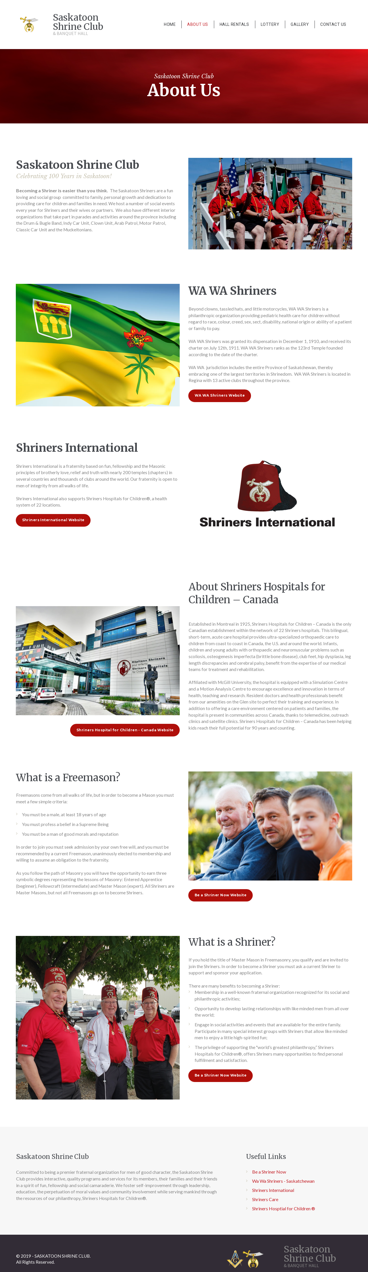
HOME (170, 24)
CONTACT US (333, 24)
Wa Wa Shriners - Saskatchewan (283, 1203)
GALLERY (300, 24)
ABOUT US (197, 24)
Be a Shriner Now (269, 1194)
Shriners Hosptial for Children (281, 1231)
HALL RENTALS (234, 24)
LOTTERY (270, 24)
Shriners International (273, 1212)
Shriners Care (265, 1221)
